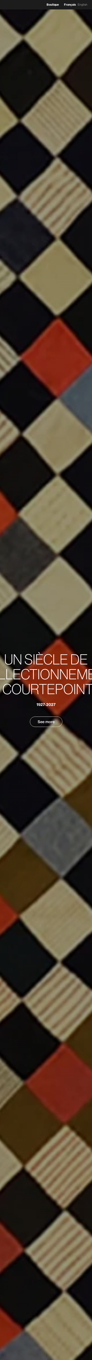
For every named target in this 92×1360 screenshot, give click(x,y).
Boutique (53, 4)
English (82, 4)
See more (46, 721)
